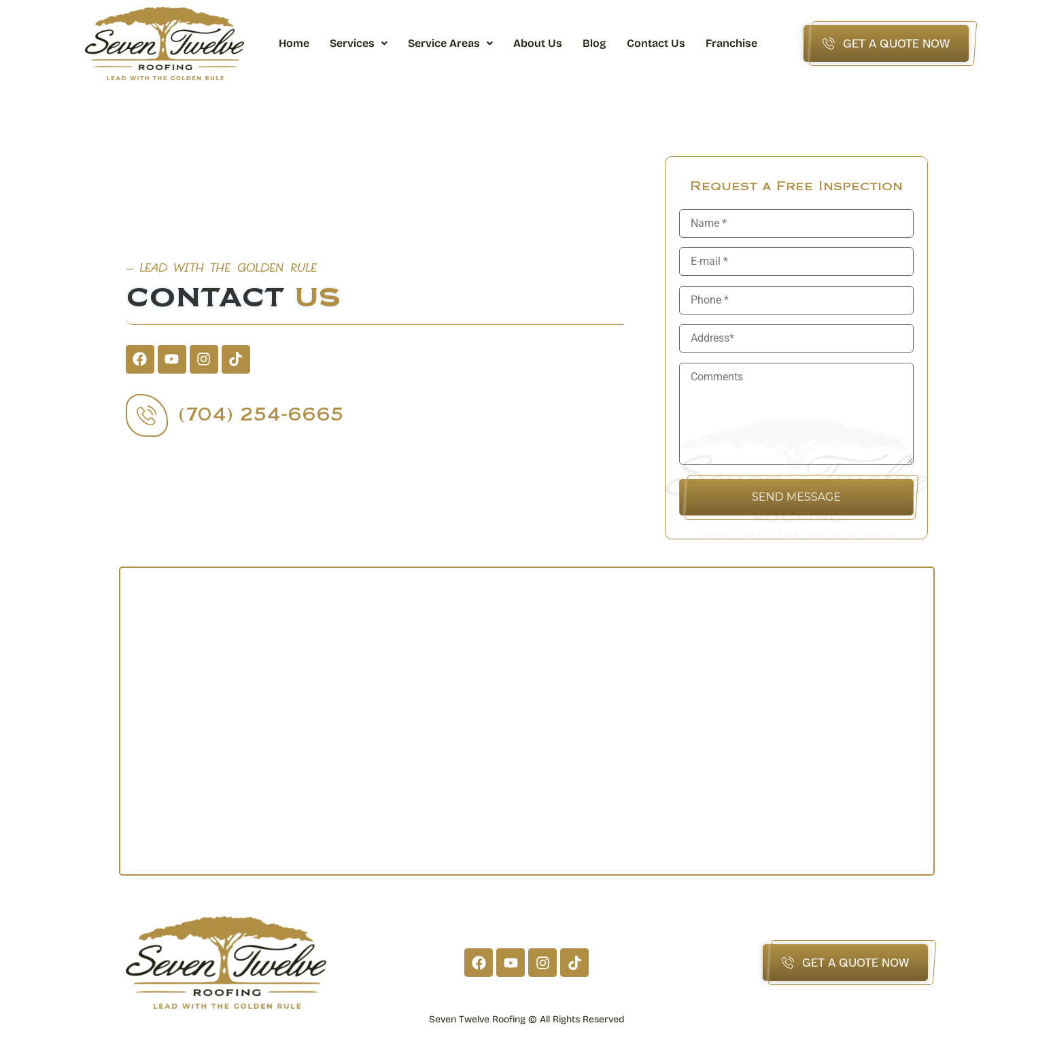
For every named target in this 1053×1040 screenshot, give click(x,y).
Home (294, 43)
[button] (359, 43)
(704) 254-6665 (262, 414)
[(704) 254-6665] (147, 415)
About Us (537, 43)
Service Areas (450, 43)
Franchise (731, 43)
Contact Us (656, 43)
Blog (594, 43)
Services (358, 43)
